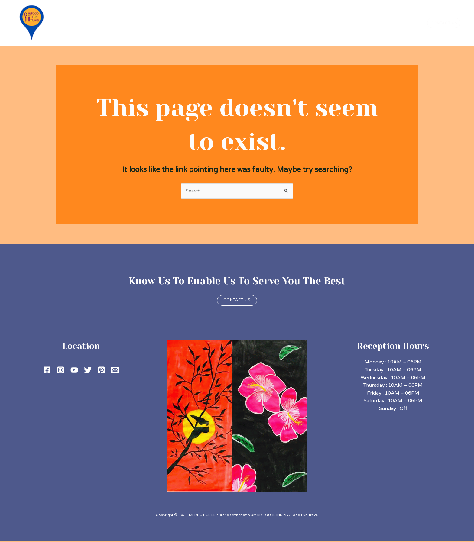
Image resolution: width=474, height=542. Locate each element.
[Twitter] (88, 370)
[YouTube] (74, 370)
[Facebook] (47, 370)
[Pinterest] (101, 370)
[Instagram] (60, 370)
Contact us (237, 300)
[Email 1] (115, 370)
